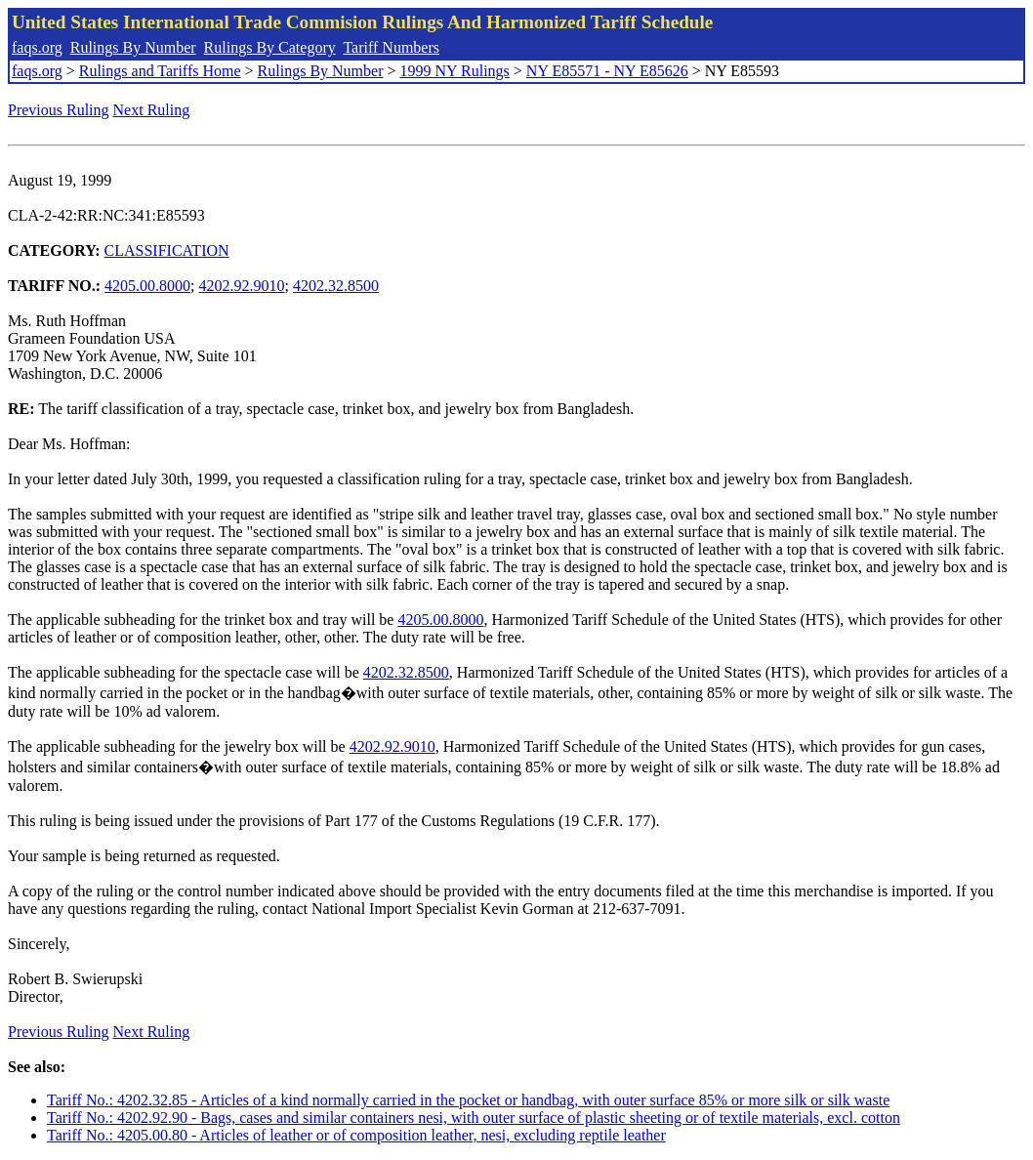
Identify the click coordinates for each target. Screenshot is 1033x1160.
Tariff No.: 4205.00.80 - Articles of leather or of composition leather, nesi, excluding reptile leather (356, 1135)
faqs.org (37, 47)
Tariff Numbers (391, 47)
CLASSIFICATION (166, 250)
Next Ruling (151, 110)
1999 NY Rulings (455, 70)
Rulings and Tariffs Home (160, 70)
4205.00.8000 (147, 285)
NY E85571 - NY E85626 (607, 70)
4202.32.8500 (336, 285)
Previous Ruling (58, 110)
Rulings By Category (270, 47)
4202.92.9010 (242, 285)
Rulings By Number (133, 47)
